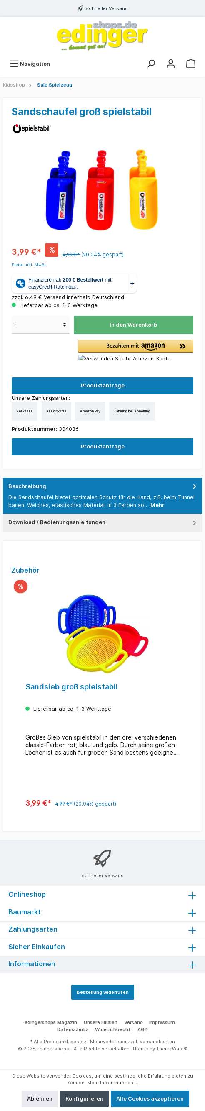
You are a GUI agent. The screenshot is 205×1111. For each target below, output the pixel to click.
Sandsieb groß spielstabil (71, 686)
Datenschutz (72, 1029)
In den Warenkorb (133, 325)
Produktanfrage (103, 385)
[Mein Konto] (171, 63)
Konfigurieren (84, 1099)
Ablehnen (39, 1099)
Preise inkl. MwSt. (29, 264)
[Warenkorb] (191, 63)
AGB (143, 1029)
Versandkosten (157, 1041)
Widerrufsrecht (113, 1029)
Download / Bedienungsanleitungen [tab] (103, 522)
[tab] (102, 496)
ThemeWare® (172, 1049)
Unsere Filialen (101, 1022)
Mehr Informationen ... (112, 1082)
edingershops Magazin (51, 1022)
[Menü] (29, 63)
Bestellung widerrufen (103, 992)
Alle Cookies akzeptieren (150, 1099)
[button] (135, 350)
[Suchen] (151, 63)
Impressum (162, 1022)
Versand (133, 1022)
